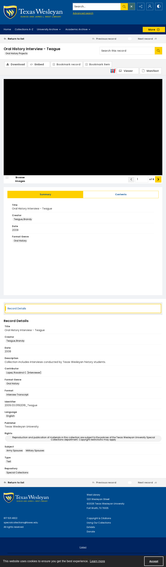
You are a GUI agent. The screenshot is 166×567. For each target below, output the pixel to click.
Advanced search (82, 13)
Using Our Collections (99, 522)
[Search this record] (127, 50)
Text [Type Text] (8, 461)
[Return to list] (25, 38)
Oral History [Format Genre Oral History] (20, 240)
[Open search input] (130, 6)
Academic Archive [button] (78, 29)
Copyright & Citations (99, 518)
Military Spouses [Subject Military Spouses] (35, 450)
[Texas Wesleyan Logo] (33, 12)
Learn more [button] (97, 561)
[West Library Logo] (26, 498)
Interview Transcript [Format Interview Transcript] (17, 394)
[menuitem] (82, 547)
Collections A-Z (24, 29)
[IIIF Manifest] (151, 71)
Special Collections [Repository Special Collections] (17, 472)
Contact (82, 547)
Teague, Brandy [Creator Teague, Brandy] (23, 219)
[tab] (45, 194)
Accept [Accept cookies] (153, 561)
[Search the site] (96, 6)
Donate (91, 531)
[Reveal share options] (140, 6)
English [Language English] (10, 416)
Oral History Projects (17, 53)
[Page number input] (141, 179)
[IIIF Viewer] (128, 71)
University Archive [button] (49, 29)
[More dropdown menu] (154, 29)
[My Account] (149, 6)
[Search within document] (158, 50)
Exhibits (91, 527)
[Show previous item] (131, 179)
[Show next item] (158, 179)
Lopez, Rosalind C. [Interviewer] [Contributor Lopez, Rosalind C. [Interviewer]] (23, 372)
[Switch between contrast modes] (158, 6)
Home (7, 29)
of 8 (151, 179)
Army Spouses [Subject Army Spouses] (14, 450)
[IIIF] (113, 71)
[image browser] (17, 179)
